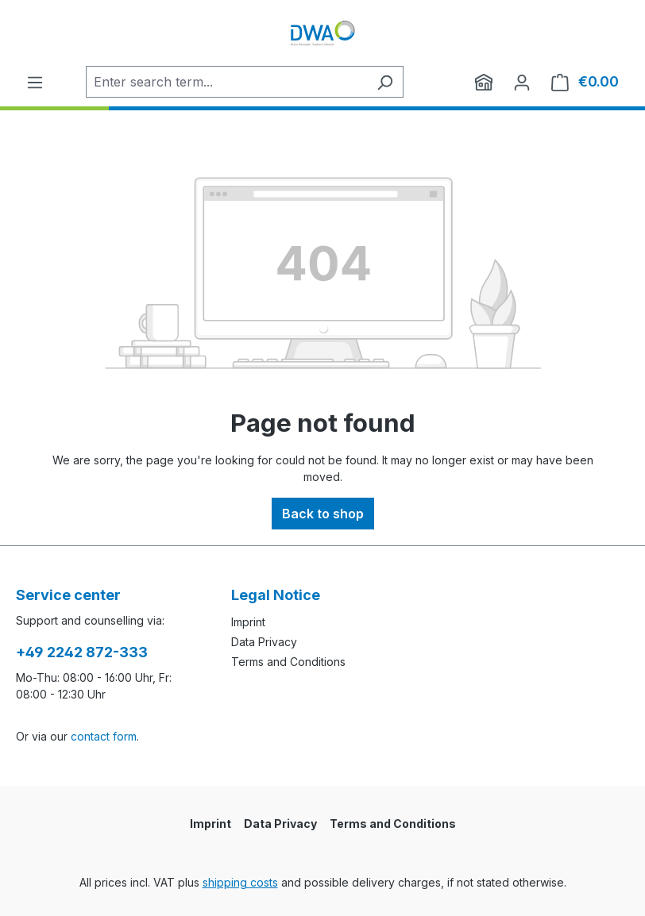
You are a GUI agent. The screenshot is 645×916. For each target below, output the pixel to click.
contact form (104, 736)
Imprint (248, 622)
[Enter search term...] (226, 82)
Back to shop (323, 514)
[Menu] (35, 82)
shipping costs (240, 882)
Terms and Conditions (288, 661)
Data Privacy (264, 642)
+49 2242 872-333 (82, 652)
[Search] (385, 82)
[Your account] (522, 82)
